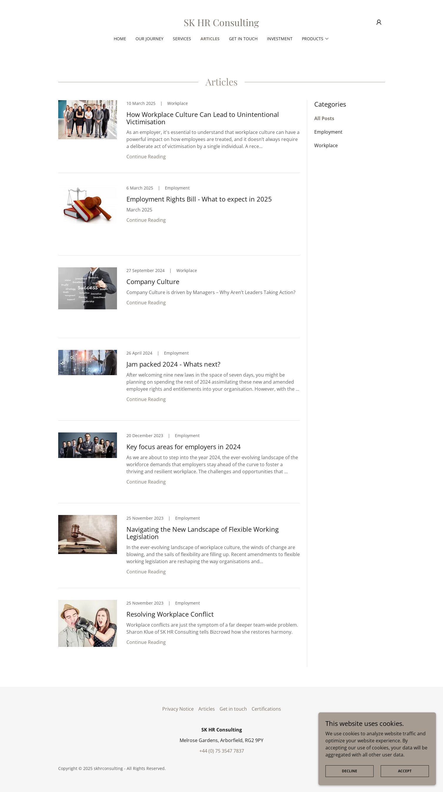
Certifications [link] (266, 709)
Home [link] (120, 38)
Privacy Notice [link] (178, 709)
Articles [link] (210, 38)
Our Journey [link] (149, 38)
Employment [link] (328, 132)
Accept (405, 770)
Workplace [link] (326, 145)
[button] (379, 22)
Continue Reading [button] (146, 156)
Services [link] (182, 38)
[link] (221, 24)
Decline (349, 770)
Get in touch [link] (243, 38)
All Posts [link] (324, 118)
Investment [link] (279, 38)
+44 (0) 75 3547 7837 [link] (221, 751)
